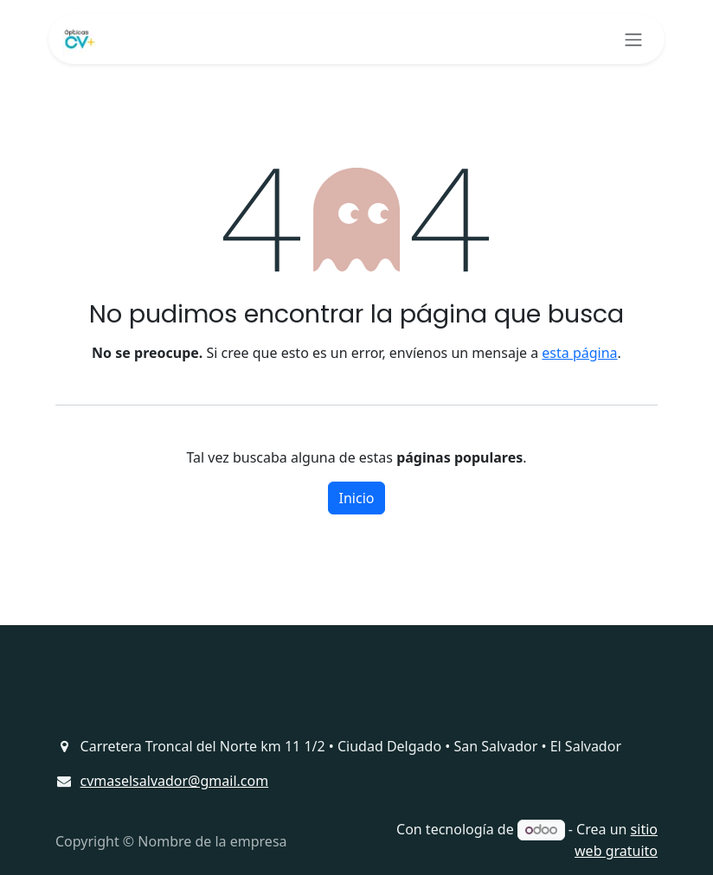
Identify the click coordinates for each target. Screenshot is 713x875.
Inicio (357, 498)
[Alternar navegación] (633, 39)
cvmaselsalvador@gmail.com (174, 780)
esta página (579, 352)
